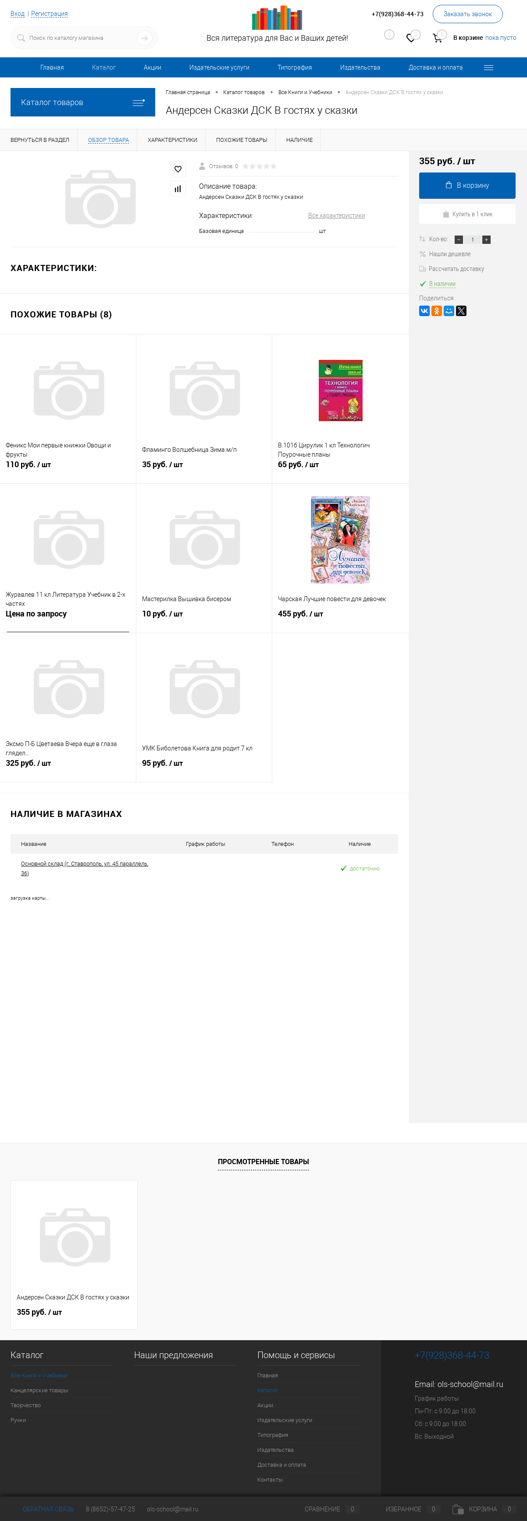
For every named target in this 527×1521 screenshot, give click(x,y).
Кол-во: (439, 238)
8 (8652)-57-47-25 (110, 1509)
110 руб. (68, 469)
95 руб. (204, 768)
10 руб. (204, 618)
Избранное (406, 1509)
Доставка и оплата (436, 67)
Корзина (484, 1509)
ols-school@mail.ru (470, 1383)
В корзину (467, 185)
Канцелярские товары (39, 1390)
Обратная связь (42, 1509)
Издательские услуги (219, 67)
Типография (295, 67)
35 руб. (204, 469)
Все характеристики (336, 215)
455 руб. (340, 618)
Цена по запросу (36, 615)
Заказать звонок (468, 14)
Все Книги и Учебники (39, 1375)
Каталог (104, 67)
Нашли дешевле (445, 253)
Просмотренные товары (263, 1161)
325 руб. (68, 768)
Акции (152, 67)
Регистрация (49, 13)
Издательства (360, 67)
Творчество (26, 1404)
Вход (18, 13)
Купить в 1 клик (467, 213)
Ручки (18, 1419)
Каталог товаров (83, 102)
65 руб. (340, 469)
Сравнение (325, 1509)
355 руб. (39, 1312)
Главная (52, 67)
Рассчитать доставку (451, 268)
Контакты (270, 1479)
